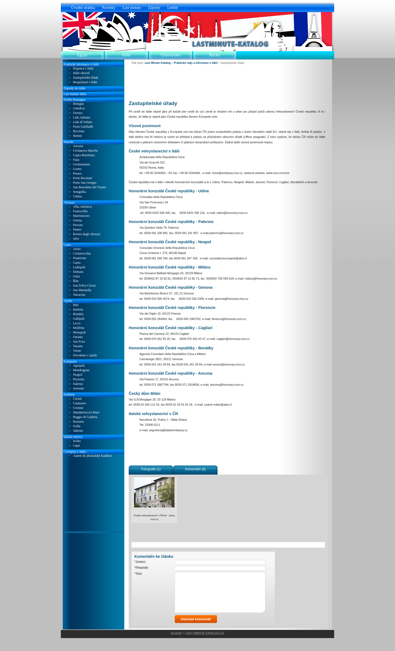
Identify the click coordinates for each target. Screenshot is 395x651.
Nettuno (78, 272)
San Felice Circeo (84, 285)
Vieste (77, 351)
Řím (76, 281)
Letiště (172, 7)
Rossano (78, 421)
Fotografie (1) (150, 469)
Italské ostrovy (73, 437)
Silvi (76, 239)
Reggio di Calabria (85, 417)
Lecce (77, 323)
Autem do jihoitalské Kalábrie (92, 456)
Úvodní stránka (83, 7)
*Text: (138, 574)
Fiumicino (79, 258)
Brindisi (78, 314)
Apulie (68, 301)
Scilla (76, 426)
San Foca (79, 341)
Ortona (77, 220)
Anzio (77, 249)
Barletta (78, 309)
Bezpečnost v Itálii (85, 82)
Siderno (78, 431)
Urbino (77, 196)
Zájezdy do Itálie (74, 88)
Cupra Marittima (84, 155)
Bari (76, 305)
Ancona (78, 146)
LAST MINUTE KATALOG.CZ (204, 645)
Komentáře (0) (195, 469)
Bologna (78, 104)
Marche (69, 142)
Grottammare (81, 164)
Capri (76, 445)
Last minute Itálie (75, 94)
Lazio (67, 245)
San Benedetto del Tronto (89, 187)
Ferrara (77, 113)
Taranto (78, 346)
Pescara (78, 225)
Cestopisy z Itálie (75, 452)
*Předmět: (141, 568)
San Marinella (82, 290)
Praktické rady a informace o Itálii (196, 62)
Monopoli (79, 332)
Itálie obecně (81, 73)
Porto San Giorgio (84, 182)
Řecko (214, 55)
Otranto (78, 337)
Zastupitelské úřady (85, 77)
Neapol (77, 375)
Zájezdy (154, 7)
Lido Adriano (81, 117)
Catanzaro (79, 403)
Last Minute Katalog (158, 62)
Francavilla (80, 211)
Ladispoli (79, 267)
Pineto (77, 229)
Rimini (77, 136)
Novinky (108, 7)
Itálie (126, 55)
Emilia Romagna (74, 100)
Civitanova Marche (85, 150)
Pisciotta (78, 379)
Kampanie (70, 361)
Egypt (82, 55)
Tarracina (79, 295)
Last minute (132, 7)
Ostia (76, 276)
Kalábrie (69, 394)
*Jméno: (140, 562)
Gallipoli (79, 319)
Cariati (77, 399)
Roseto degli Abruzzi (86, 234)
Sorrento (78, 388)
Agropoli (79, 365)
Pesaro (77, 173)
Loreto (77, 169)
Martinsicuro (81, 216)
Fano (76, 160)
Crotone (78, 408)
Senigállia (79, 192)
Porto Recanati (82, 178)
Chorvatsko (170, 55)
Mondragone (81, 370)
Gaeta (77, 262)
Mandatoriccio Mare (86, 412)
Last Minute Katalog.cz (228, 44)
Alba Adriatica (82, 206)
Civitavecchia (82, 253)
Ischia (77, 441)
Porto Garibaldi (83, 126)
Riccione (79, 131)
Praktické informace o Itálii (81, 64)
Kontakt (176, 645)
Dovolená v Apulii (85, 355)
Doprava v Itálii (83, 68)
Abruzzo (69, 202)
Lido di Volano (82, 122)
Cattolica (79, 108)
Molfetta (78, 328)
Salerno (78, 384)
